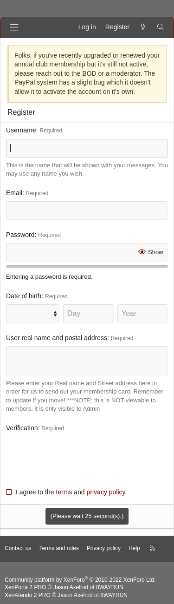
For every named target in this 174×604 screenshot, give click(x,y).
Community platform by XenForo (80, 580)
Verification (22, 428)
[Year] (142, 313)
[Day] (88, 313)
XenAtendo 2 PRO (28, 595)
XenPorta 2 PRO (25, 587)
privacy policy (106, 492)
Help (134, 548)
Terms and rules (58, 548)
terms (64, 492)
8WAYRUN (109, 587)
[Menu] (14, 27)
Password (20, 234)
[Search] (160, 27)
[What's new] (143, 27)
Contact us (18, 548)
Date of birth (23, 296)
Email (14, 193)
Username (21, 130)
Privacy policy (104, 548)
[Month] (32, 313)
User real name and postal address (56, 337)
